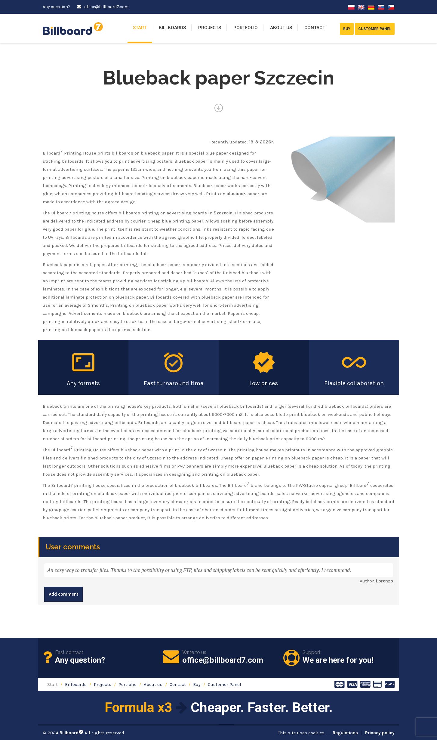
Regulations (345, 732)
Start (139, 27)
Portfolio (245, 27)
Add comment (63, 594)
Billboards (172, 27)
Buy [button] (346, 29)
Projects (209, 27)
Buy (197, 684)
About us (281, 27)
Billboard (71, 732)
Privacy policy (380, 732)
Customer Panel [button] (374, 29)
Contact (314, 27)
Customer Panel (224, 684)
